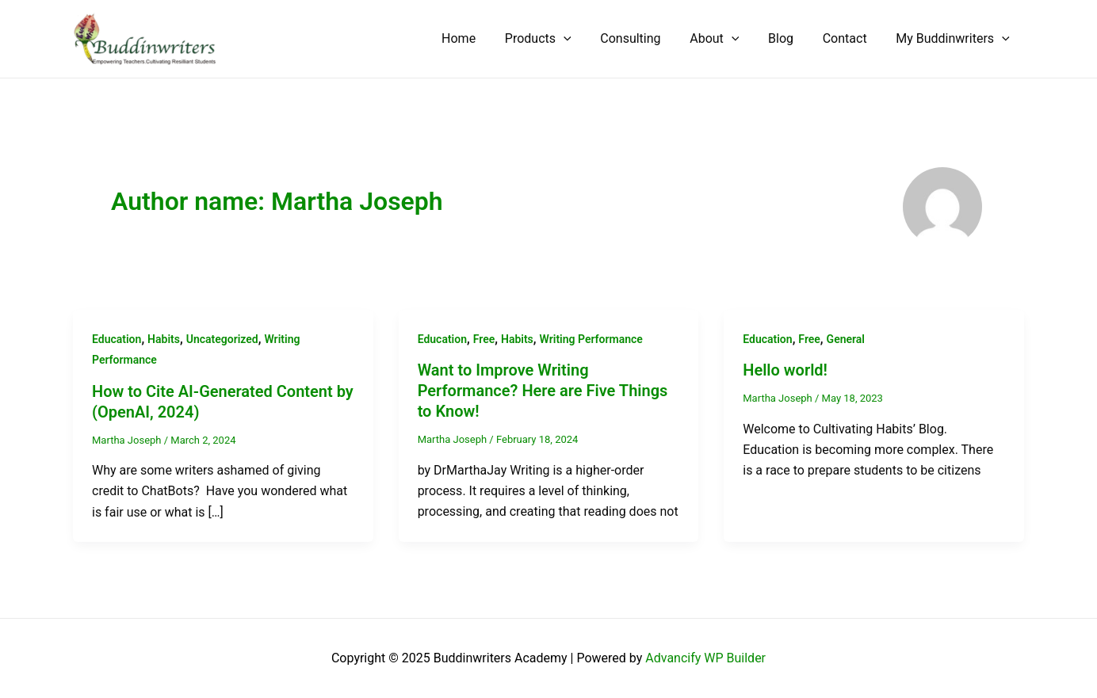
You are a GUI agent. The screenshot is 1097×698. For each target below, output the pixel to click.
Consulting (647, 38)
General (846, 339)
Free (484, 339)
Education (116, 339)
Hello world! (785, 370)
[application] (584, 39)
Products (558, 39)
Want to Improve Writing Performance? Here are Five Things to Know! (543, 390)
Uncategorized (222, 339)
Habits (163, 339)
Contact (850, 38)
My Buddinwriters (954, 39)
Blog (790, 38)
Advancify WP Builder (705, 658)
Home (482, 38)
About (727, 39)
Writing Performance (591, 339)
